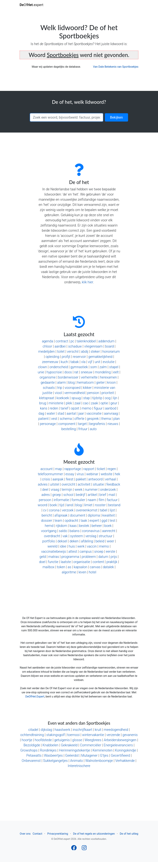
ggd (104, 520)
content (98, 562)
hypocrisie (54, 372)
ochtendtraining (32, 735)
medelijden (46, 351)
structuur (105, 536)
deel (45, 489)
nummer (91, 489)
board (109, 346)
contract (62, 341)
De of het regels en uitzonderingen (94, 833)
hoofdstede (43, 740)
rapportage (72, 469)
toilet (61, 351)
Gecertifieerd (120, 755)
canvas (95, 567)
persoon (45, 500)
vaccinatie (94, 413)
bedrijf (80, 495)
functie (53, 562)
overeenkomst (86, 510)
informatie (61, 500)
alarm (61, 382)
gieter (100, 382)
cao (85, 403)
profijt (66, 357)
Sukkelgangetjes (55, 761)
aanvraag (111, 413)
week (78, 489)
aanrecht (108, 531)
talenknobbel (86, 341)
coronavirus (91, 531)
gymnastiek (79, 367)
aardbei (60, 346)
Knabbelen (50, 745)
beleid (100, 541)
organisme (48, 377)
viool (58, 393)
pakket (81, 479)
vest (54, 419)
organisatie (81, 562)
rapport (88, 469)
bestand (114, 505)
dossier (46, 520)
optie (104, 403)
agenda (47, 341)
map (58, 469)
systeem (76, 536)
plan (116, 419)
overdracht (52, 536)
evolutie (108, 362)
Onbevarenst (31, 761)
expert (94, 520)
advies (43, 484)
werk (81, 546)
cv (45, 510)
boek (53, 505)
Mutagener (89, 755)
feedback (113, 484)
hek (117, 474)
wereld (52, 546)
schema (66, 419)
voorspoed (72, 388)
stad (60, 413)
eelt (116, 372)
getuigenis (62, 740)
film (101, 500)
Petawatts (34, 755)
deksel (62, 541)
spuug (76, 398)
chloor (47, 346)
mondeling (103, 372)
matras (53, 557)
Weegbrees (93, 740)
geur (113, 403)
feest (69, 479)
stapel (113, 367)
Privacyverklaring (57, 833)
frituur (82, 429)
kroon (111, 382)
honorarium (111, 351)
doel (42, 562)
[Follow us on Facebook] (73, 848)
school (68, 495)
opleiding (52, 357)
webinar (92, 474)
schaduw (75, 346)
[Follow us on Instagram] (84, 848)
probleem (89, 557)
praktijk (111, 562)
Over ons (25, 833)
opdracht (71, 520)
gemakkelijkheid (100, 357)
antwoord (95, 479)
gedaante (48, 382)
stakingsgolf (55, 735)
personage (48, 424)
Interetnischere (79, 766)
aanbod (110, 408)
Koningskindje (125, 750)
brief (102, 495)
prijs (113, 557)
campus (86, 551)
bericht (47, 515)
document (77, 515)
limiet (88, 505)
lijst (112, 510)
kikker (87, 388)
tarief (64, 408)
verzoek (67, 510)
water (51, 413)
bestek (84, 526)
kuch (64, 362)
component (66, 424)
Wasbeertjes (53, 755)
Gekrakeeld (69, 745)
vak (65, 536)
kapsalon (80, 567)
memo (86, 408)
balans (75, 531)
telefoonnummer (50, 474)
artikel (92, 495)
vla (83, 362)
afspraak (60, 515)
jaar (81, 413)
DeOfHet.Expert (34, 696)
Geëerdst (72, 755)
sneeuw (86, 372)
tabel (103, 510)
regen (111, 469)
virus (80, 474)
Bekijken (116, 117)
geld (42, 557)
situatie (98, 484)
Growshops (29, 750)
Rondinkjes (48, 750)
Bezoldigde (32, 745)
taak (84, 520)
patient (43, 419)
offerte (79, 419)
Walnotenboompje (99, 761)
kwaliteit (108, 515)
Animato (76, 761)
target (82, 424)
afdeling (87, 541)
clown (42, 367)
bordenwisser (68, 377)
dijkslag (46, 730)
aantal (71, 413)
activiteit (84, 484)
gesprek (93, 419)
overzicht (68, 484)
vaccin (92, 546)
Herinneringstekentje (74, 750)
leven (82, 572)
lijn (115, 398)
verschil (72, 351)
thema (106, 419)
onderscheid (58, 367)
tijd (61, 505)
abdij (84, 351)
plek (69, 403)
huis (72, 546)
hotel (92, 572)
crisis (46, 479)
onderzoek (108, 489)
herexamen (108, 377)
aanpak (58, 479)
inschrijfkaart (82, 730)
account (46, 469)
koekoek (62, 398)
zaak (94, 403)
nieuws (113, 424)
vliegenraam (93, 346)
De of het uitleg (129, 833)
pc (72, 341)
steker (95, 351)
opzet (75, 408)
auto (93, 429)
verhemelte (89, 377)
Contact (37, 833)
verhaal (110, 479)
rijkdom (61, 526)
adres (45, 495)
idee (63, 546)
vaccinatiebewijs (53, 551)
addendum (106, 341)
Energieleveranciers (118, 745)
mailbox (48, 567)
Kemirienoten (102, 750)
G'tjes (104, 755)
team (58, 520)
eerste (110, 551)
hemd (49, 526)
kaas (73, 526)
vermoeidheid (74, 393)
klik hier (87, 282)
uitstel (54, 484)
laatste (66, 562)
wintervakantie (93, 735)
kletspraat (46, 398)
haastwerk (62, 730)
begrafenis (97, 424)
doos (68, 372)
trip (59, 388)
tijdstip (97, 398)
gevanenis (130, 735)
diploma (94, 515)
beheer (97, 526)
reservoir (79, 357)
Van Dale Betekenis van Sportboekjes (115, 66)
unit (97, 362)
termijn (67, 489)
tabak (74, 362)
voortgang (48, 531)
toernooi (73, 735)
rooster (100, 505)
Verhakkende (125, 761)
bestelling (68, 429)
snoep (98, 551)
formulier (78, 500)
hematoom (85, 382)
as (69, 567)
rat (76, 372)
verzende (113, 735)
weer (110, 541)
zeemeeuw (50, 362)
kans (43, 408)
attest (72, 551)
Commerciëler (90, 745)
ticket (101, 469)
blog (71, 382)
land (69, 505)
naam (92, 500)
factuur (112, 500)
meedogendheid (116, 730)
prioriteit (108, 393)
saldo (63, 531)
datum (103, 557)
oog (108, 398)
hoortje (27, 740)
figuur (98, 408)
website (106, 474)
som (93, 367)
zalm (103, 367)
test (112, 520)
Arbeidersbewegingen (120, 740)
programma (70, 557)
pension (93, 393)
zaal (77, 403)
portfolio (48, 541)
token (61, 567)
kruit (98, 730)
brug (42, 403)
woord (42, 505)
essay (69, 474)
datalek (108, 567)
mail (112, 495)
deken (74, 541)
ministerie (56, 403)
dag (41, 413)
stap (86, 398)
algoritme (69, 572)
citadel (33, 730)
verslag (90, 536)
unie (41, 372)
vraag (55, 489)
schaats (49, 388)
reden (54, 408)
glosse (77, 740)
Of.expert (31, 5)
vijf (90, 362)
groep (56, 495)
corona (54, 510)
